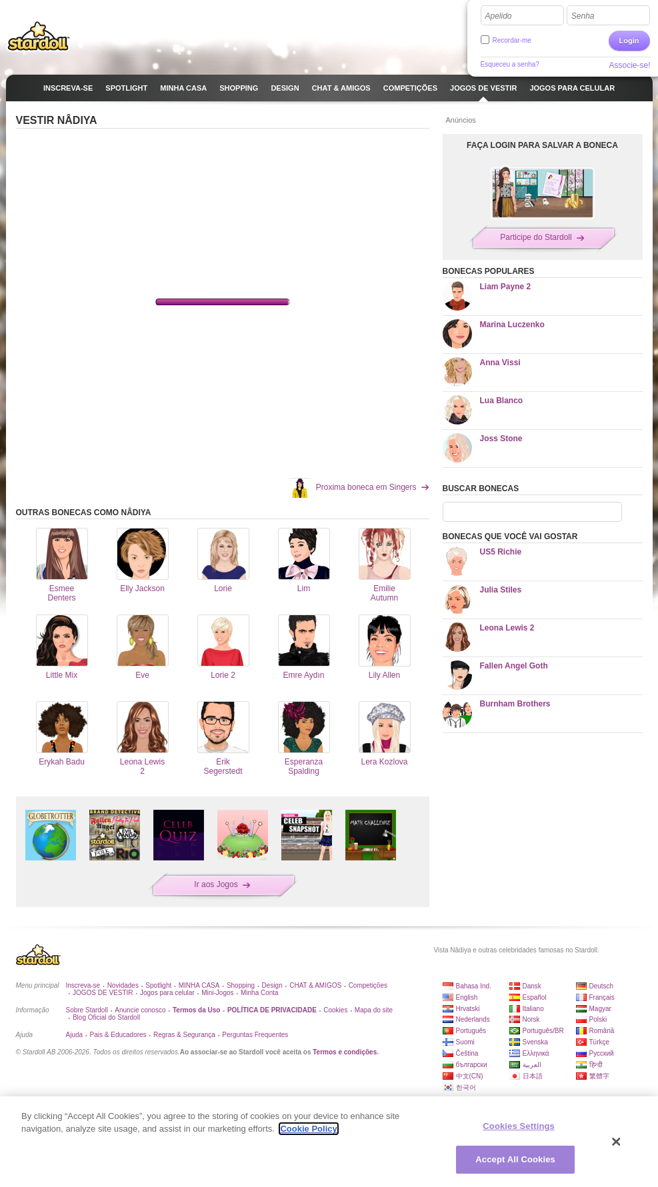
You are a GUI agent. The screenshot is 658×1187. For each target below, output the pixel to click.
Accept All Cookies (515, 1159)
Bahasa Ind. (473, 986)
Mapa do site (374, 1010)
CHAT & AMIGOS (315, 985)
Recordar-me (512, 40)
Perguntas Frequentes (255, 1034)
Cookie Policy (308, 1129)
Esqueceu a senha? (510, 64)
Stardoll (38, 36)
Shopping (241, 985)
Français (602, 997)
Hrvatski (468, 1008)
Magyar (600, 1008)
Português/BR (543, 1030)
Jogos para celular (167, 992)
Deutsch (601, 986)
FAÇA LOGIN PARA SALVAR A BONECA (542, 145)
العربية (532, 1064)
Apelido (498, 16)
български (471, 1064)
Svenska (535, 1042)
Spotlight (158, 985)
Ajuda (74, 1034)
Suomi (465, 1042)
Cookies (335, 1010)
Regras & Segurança (184, 1034)
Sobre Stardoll (87, 1010)
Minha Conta (260, 992)
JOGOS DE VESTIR (103, 992)
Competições (368, 985)
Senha (583, 16)
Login (629, 41)
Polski (598, 1019)
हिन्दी (596, 1064)
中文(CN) (469, 1076)
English (467, 997)
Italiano (533, 1008)
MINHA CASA (199, 985)
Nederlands (473, 1019)
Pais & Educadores (118, 1034)
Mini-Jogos (217, 992)
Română (602, 1030)
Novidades (123, 985)
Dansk (532, 986)
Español (535, 997)
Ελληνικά (536, 1053)
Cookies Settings (519, 1126)
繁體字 (599, 1076)
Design (272, 985)
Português (471, 1030)
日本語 (533, 1076)
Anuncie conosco (140, 1010)
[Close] (617, 1142)
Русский (601, 1053)
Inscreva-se (83, 985)
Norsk (531, 1019)
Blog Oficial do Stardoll (106, 1017)
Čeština (467, 1053)
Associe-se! (629, 65)
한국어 (466, 1087)
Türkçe (599, 1042)
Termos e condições (345, 1052)
